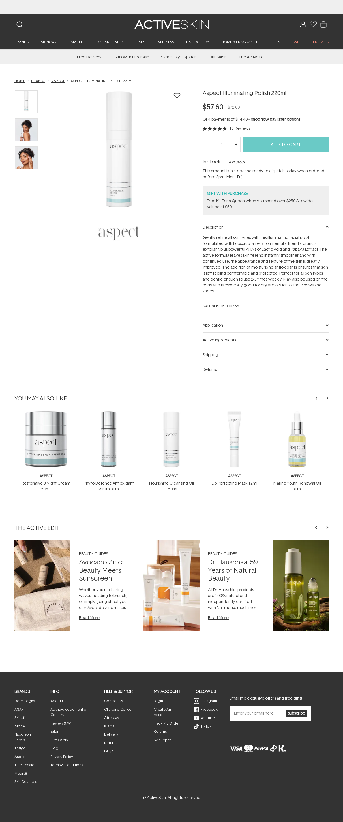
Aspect (46, 475)
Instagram (209, 700)
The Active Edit (252, 57)
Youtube (208, 717)
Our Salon (218, 57)
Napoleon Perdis (22, 737)
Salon (54, 731)
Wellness (165, 41)
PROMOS (321, 41)
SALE (297, 41)
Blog (54, 748)
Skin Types (163, 739)
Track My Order (167, 723)
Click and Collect (118, 709)
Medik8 (20, 773)
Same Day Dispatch (179, 57)
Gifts (275, 41)
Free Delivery (89, 57)
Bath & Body (197, 41)
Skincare (50, 41)
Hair (140, 41)
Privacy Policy (61, 756)
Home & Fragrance (239, 41)
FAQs (108, 750)
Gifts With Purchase (131, 57)
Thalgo (20, 748)
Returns (110, 742)
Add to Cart (286, 144)
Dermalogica (25, 700)
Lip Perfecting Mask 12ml (234, 483)
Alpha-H (20, 725)
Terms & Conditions (66, 764)
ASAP (18, 709)
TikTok (206, 726)
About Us (58, 700)
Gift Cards (59, 739)
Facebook (209, 709)
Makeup (78, 41)
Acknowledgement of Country (69, 712)
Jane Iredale (24, 764)
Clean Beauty (111, 41)
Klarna (109, 725)
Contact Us (113, 700)
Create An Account (162, 712)
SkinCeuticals (25, 781)
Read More (89, 617)
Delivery (111, 734)
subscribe (296, 713)
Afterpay (111, 717)
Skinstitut (22, 717)
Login (158, 700)
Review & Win (62, 723)
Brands (21, 41)
